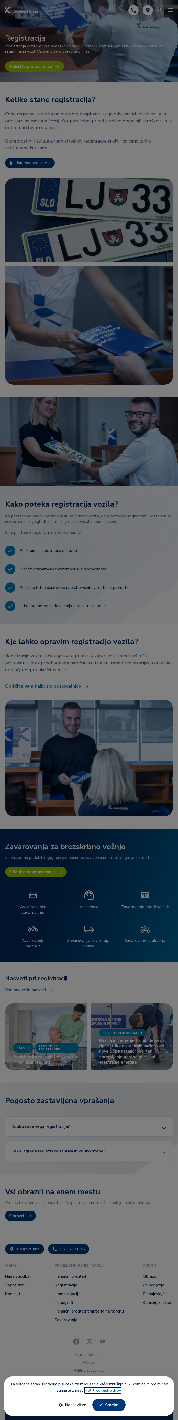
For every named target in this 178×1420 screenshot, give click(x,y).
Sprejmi (108, 1405)
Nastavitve (72, 1405)
